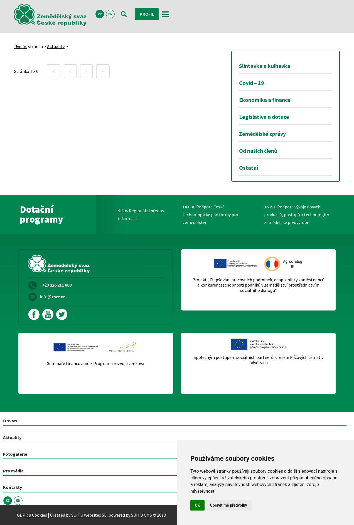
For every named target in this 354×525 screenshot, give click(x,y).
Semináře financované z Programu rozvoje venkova (95, 363)
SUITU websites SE (89, 515)
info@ (52, 296)
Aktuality (56, 46)
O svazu (11, 420)
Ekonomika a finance (265, 99)
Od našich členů (258, 150)
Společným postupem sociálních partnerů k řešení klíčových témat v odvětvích (258, 360)
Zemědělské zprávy (262, 133)
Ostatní (248, 167)
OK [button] (197, 505)
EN (110, 14)
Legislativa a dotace (264, 116)
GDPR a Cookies (32, 515)
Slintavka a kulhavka (264, 65)
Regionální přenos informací (141, 214)
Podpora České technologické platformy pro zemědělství (210, 214)
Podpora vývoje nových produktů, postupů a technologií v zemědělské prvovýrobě (296, 214)
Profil (147, 14)
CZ (100, 14)
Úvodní (20, 46)
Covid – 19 (251, 82)
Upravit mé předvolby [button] (228, 505)
